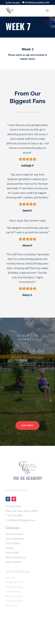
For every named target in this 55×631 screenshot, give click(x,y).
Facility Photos (13, 590)
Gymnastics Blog (14, 586)
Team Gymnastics (15, 537)
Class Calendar (13, 560)
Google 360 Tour (14, 581)
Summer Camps (14, 600)
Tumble (9, 546)
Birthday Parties (14, 595)
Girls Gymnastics (14, 532)
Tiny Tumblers (13, 541)
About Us (10, 576)
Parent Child (12, 551)
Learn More (27, 425)
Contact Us (11, 604)
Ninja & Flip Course (16, 555)
